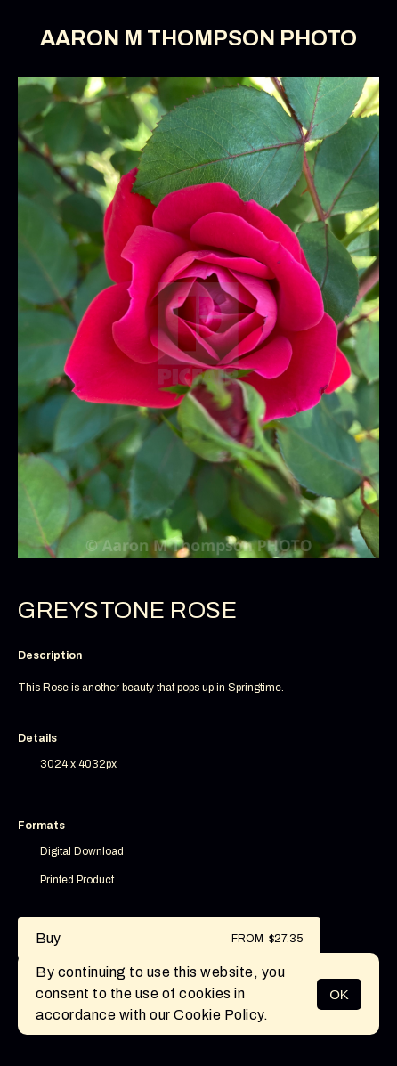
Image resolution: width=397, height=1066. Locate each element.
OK (339, 994)
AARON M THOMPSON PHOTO (198, 38)
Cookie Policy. (221, 1014)
